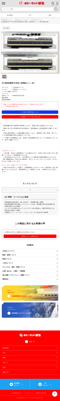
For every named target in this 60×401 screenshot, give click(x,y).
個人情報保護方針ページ (17, 393)
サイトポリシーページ (29, 393)
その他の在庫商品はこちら (30, 112)
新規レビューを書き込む (30, 236)
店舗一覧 (32, 341)
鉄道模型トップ (6, 19)
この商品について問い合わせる (30, 116)
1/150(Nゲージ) (36, 19)
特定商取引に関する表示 (41, 393)
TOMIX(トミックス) (21, 19)
